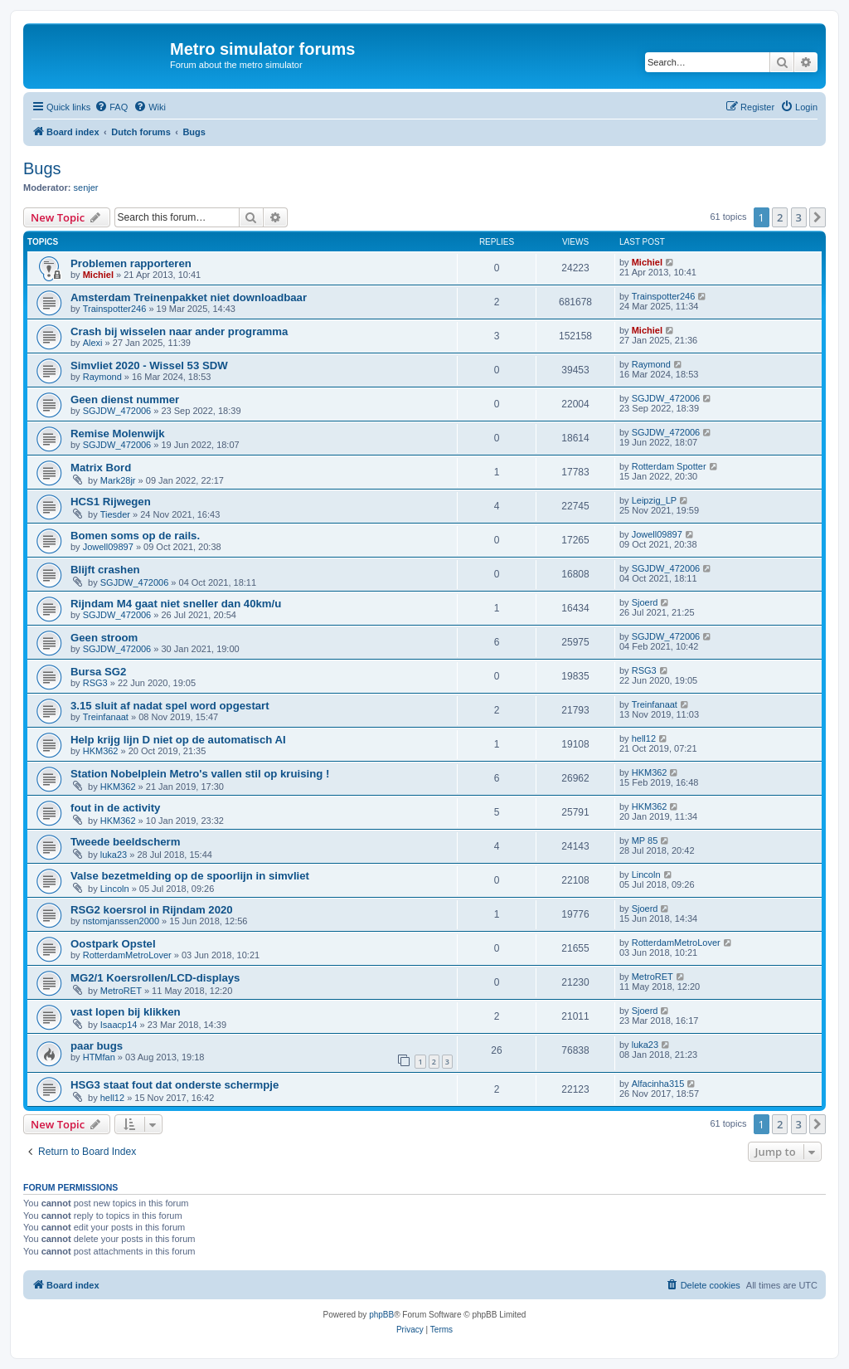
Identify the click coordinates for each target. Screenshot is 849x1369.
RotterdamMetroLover (127, 955)
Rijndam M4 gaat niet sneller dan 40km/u (175, 603)
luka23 (113, 855)
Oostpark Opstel (113, 944)
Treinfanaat (106, 717)
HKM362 (101, 751)
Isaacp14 (119, 1025)
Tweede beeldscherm (125, 842)
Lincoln (114, 889)
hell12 (644, 738)
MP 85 (645, 840)
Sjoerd (645, 602)
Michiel (98, 275)
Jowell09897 (108, 547)
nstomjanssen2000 (121, 921)
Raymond (102, 377)
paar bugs (96, 1046)
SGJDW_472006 (117, 411)
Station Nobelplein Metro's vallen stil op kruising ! (199, 773)
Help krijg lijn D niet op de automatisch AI (178, 739)
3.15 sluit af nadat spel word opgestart (169, 705)
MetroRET (121, 991)
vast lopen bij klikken (125, 1012)
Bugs (42, 168)
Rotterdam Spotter (669, 466)
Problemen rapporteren (131, 263)
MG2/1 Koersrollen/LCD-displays (155, 978)
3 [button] (799, 217)
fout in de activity (115, 807)
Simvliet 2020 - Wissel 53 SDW (149, 365)
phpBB (381, 1314)
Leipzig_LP (654, 500)
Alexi (93, 343)
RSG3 (95, 683)
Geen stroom (104, 637)
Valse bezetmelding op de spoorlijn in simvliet (189, 876)
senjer (86, 187)
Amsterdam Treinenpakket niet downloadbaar (188, 297)
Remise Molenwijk (117, 433)
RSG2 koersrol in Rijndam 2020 (151, 910)
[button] (817, 217)
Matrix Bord (100, 467)
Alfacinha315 (658, 1084)
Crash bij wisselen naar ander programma (179, 331)
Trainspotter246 (115, 309)
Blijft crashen (105, 569)
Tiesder (115, 514)
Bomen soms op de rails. (135, 535)
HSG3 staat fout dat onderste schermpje (174, 1085)
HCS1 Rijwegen (110, 501)
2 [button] (780, 217)
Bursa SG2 (98, 671)
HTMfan (99, 1057)
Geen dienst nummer (124, 399)
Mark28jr (118, 480)
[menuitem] (111, 107)
